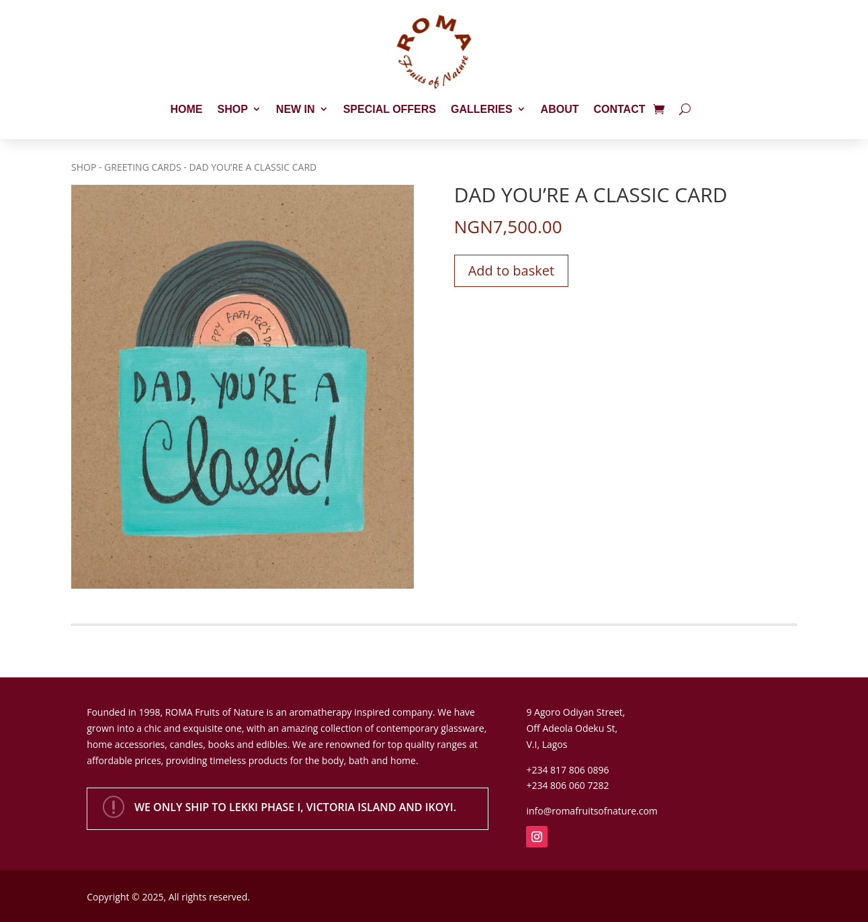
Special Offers (389, 109)
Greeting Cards (142, 167)
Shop (233, 109)
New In (295, 109)
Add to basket (511, 270)
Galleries (482, 109)
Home (187, 109)
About (560, 109)
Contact (619, 109)
